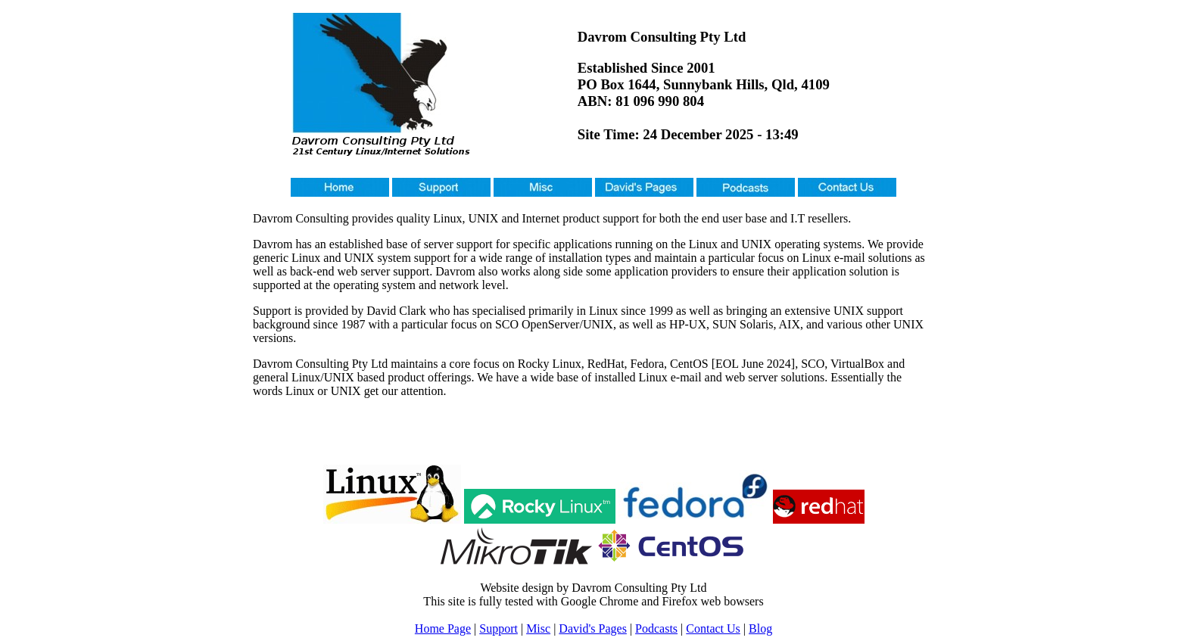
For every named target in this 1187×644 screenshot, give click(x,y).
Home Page (443, 628)
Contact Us (713, 628)
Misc (538, 628)
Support (498, 628)
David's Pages (593, 628)
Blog (760, 628)
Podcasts (656, 628)
